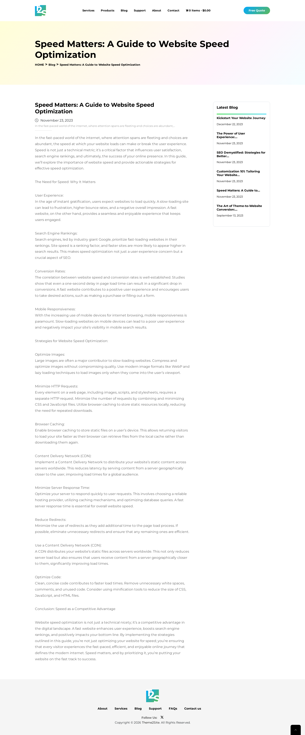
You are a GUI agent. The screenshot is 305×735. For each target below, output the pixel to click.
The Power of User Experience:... (231, 135)
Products (107, 10)
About (156, 10)
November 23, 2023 (230, 143)
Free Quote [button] (257, 10)
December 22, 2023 (230, 124)
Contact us (192, 708)
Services (88, 10)
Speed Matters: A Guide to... (238, 190)
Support (140, 10)
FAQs (173, 708)
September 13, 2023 (230, 215)
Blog (124, 10)
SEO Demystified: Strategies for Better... (241, 154)
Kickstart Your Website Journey (241, 118)
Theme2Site (150, 722)
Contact (173, 10)
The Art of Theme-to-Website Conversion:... (239, 207)
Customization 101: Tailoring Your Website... (238, 173)
